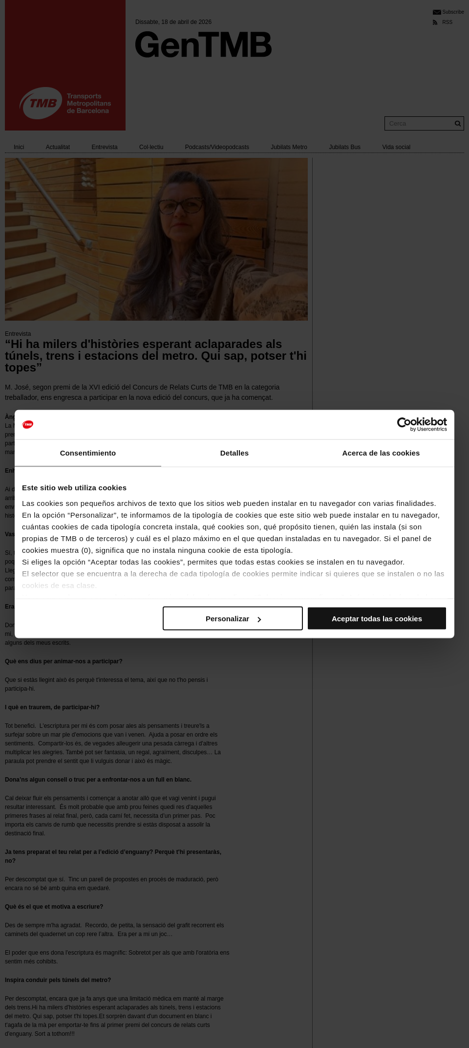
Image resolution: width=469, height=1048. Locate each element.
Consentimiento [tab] (88, 453)
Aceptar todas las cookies (377, 618)
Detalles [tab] (234, 453)
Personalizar (233, 618)
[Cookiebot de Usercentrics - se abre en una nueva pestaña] (404, 424)
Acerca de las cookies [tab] (381, 453)
